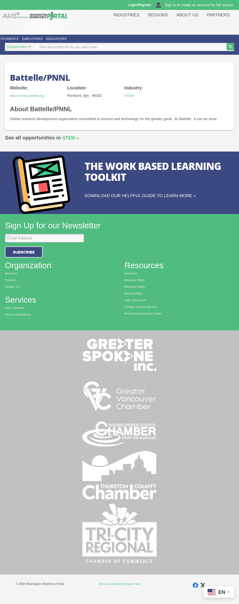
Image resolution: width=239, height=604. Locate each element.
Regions (169, 26)
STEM (129, 102)
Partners (220, 26)
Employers (63, 42)
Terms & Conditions (109, 591)
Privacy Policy (133, 591)
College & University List (142, 314)
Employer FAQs (135, 293)
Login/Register (143, 5)
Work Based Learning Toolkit (145, 321)
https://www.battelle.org (29, 102)
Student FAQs (134, 300)
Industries (143, 26)
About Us (194, 26)
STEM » (71, 144)
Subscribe (24, 258)
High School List (136, 307)
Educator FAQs (135, 286)
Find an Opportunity (19, 321)
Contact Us (13, 293)
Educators (109, 42)
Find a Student (15, 314)
